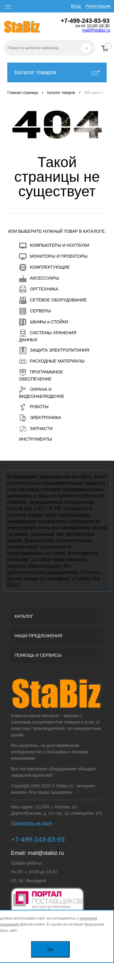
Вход (76, 6)
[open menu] (8, 7)
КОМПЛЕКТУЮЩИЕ (44, 267)
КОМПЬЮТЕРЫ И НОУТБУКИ (54, 245)
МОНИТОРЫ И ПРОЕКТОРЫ (53, 256)
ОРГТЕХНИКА (38, 289)
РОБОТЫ (34, 407)
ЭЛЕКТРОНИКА (40, 417)
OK (50, 949)
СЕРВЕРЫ (35, 311)
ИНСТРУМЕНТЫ (35, 439)
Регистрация (97, 6)
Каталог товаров (57, 72)
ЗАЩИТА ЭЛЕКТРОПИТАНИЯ (54, 350)
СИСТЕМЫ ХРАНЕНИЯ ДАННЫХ (47, 335)
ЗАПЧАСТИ (36, 428)
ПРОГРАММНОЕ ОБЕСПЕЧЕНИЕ (41, 375)
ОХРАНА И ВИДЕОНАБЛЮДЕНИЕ (41, 392)
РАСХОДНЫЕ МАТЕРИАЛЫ (52, 361)
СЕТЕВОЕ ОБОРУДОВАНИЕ (53, 300)
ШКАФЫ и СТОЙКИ (43, 322)
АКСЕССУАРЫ (39, 278)
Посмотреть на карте (31, 823)
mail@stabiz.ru (96, 30)
